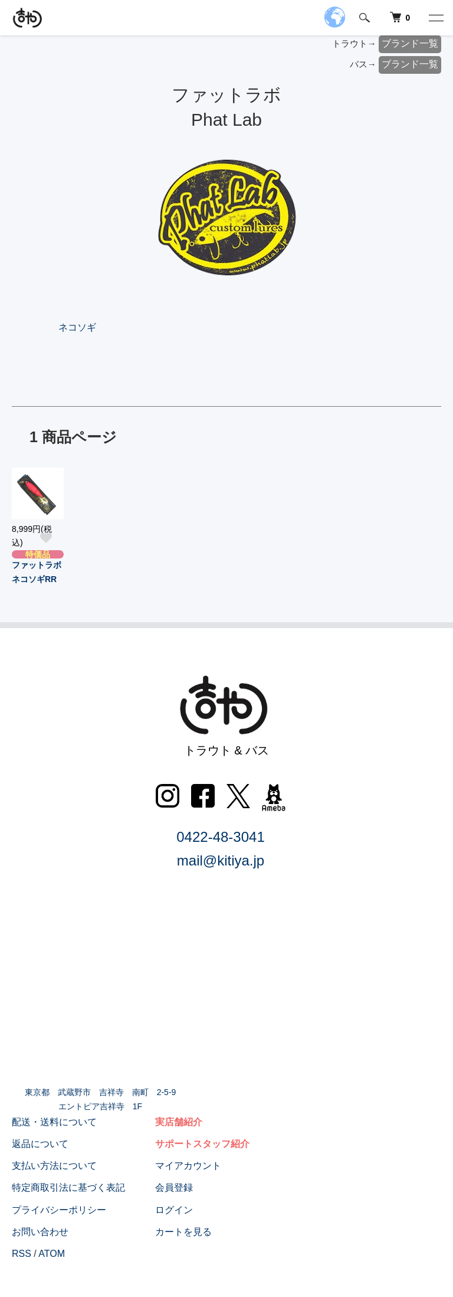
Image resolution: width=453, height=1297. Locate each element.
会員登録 (174, 1187)
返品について (40, 1144)
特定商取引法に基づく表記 (68, 1187)
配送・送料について (54, 1122)
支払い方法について (54, 1166)
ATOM (51, 1254)
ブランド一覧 (410, 43)
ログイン (174, 1210)
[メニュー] (435, 17)
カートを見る (183, 1232)
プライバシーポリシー (59, 1210)
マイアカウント (188, 1166)
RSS (21, 1254)
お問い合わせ (40, 1232)
